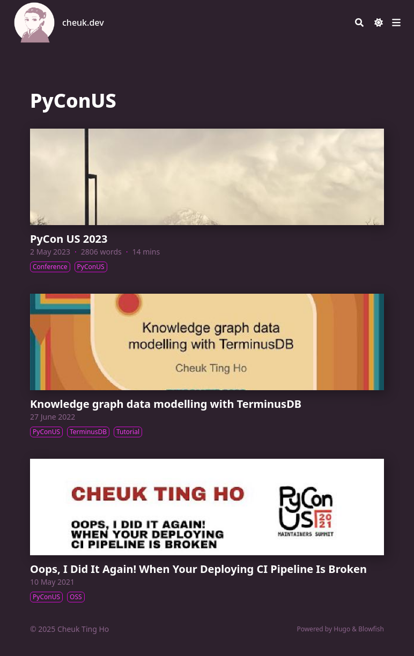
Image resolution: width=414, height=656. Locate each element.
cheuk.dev (83, 22)
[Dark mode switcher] (378, 22)
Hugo (342, 628)
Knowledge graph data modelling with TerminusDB (165, 404)
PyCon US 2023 (68, 239)
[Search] (359, 22)
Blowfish (371, 628)
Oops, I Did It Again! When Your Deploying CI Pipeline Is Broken (198, 569)
